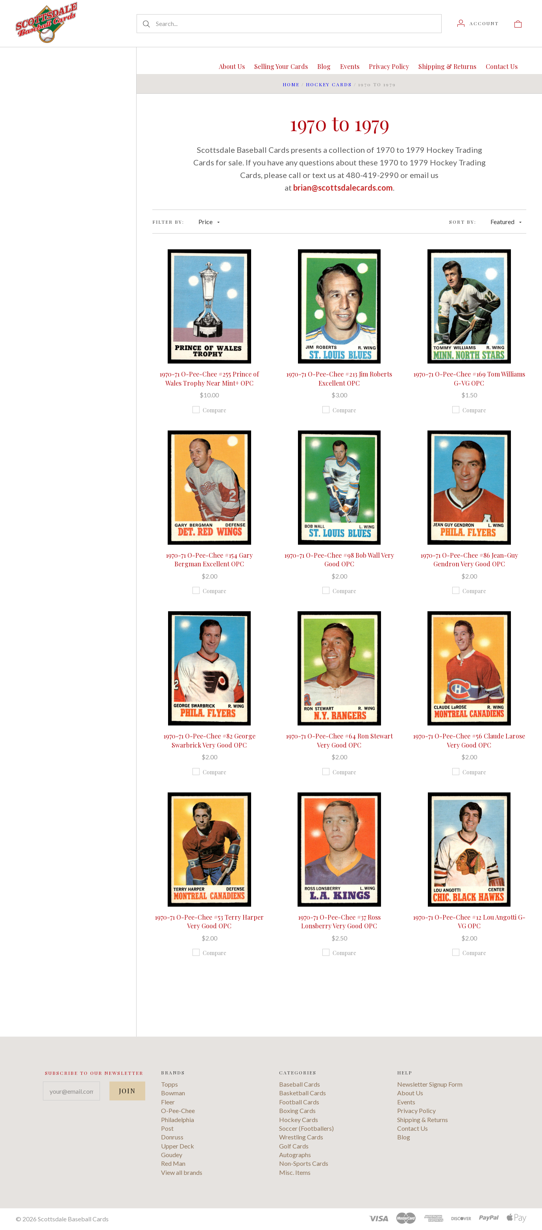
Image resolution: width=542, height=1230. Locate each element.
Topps (169, 1084)
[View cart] (518, 23)
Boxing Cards (297, 1110)
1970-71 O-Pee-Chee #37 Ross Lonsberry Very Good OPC (339, 921)
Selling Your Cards (281, 66)
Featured (506, 221)
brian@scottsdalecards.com (343, 187)
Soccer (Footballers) (306, 1128)
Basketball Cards (302, 1092)
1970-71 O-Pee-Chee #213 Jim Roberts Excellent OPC (339, 378)
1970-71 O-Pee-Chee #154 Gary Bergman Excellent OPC (209, 559)
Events (349, 66)
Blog (324, 66)
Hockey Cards (329, 84)
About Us (232, 66)
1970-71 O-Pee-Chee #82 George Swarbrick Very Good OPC (209, 740)
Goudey (171, 1154)
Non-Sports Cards (303, 1163)
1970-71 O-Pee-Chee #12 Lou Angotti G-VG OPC (469, 921)
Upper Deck (177, 1146)
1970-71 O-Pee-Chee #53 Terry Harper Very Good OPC (209, 921)
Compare (209, 410)
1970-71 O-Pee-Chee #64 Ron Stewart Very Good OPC (339, 740)
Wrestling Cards (301, 1137)
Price (209, 221)
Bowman (173, 1092)
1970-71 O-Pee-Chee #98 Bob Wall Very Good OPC (339, 559)
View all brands (181, 1172)
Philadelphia (177, 1119)
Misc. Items (295, 1172)
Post (167, 1128)
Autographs (295, 1154)
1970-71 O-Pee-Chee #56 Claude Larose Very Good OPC (469, 740)
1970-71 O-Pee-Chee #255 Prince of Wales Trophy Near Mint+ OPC (209, 378)
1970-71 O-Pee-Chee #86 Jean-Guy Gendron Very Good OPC (469, 559)
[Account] (478, 23)
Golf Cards (294, 1146)
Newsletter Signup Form (429, 1084)
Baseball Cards (299, 1084)
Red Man (173, 1163)
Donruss (172, 1137)
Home (291, 84)
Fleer (168, 1102)
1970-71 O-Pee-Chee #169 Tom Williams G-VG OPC (469, 378)
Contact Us (502, 66)
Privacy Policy (389, 66)
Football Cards (299, 1102)
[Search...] (289, 23)
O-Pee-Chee (178, 1110)
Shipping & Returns (447, 66)
